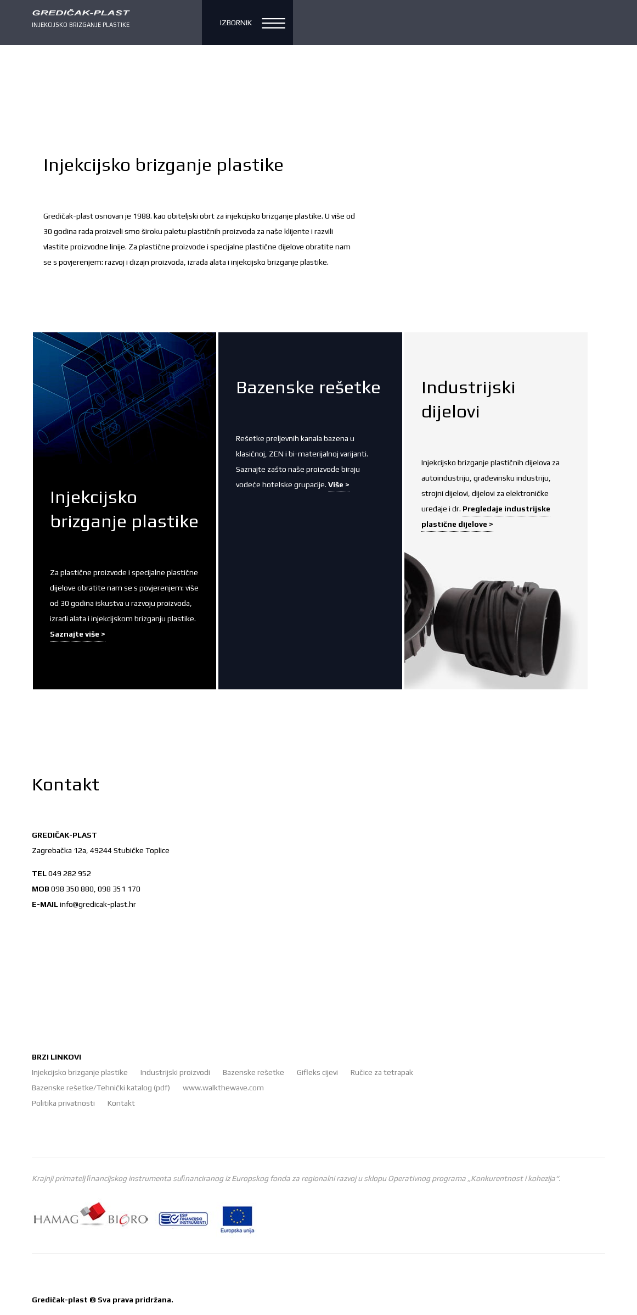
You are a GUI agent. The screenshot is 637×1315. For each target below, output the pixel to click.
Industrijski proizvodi (175, 1072)
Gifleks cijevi (317, 1072)
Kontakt (121, 1103)
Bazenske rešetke (253, 1072)
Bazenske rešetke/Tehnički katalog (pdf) (101, 1087)
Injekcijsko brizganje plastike (80, 1072)
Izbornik (236, 22)
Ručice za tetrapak (382, 1072)
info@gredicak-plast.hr (98, 904)
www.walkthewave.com (223, 1087)
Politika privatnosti (63, 1103)
